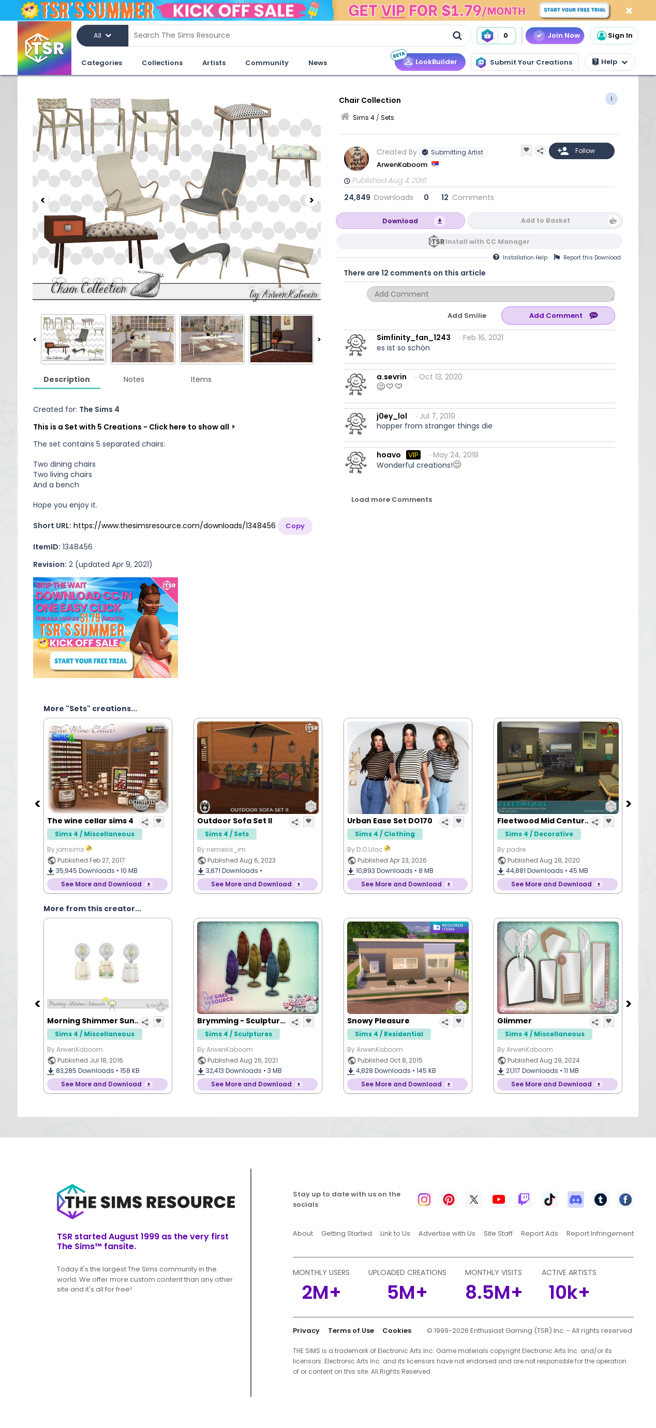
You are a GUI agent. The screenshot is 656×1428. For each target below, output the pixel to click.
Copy (295, 526)
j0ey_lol (392, 416)
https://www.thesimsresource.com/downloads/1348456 (174, 525)
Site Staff (498, 1233)
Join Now (563, 35)
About (303, 1233)
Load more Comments (391, 499)
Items (201, 379)
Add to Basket (545, 220)
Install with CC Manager (487, 241)
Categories (101, 63)
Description (66, 379)
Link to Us (395, 1233)
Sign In (614, 35)
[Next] (311, 200)
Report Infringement (600, 1233)
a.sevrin (392, 377)
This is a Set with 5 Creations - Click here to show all (131, 427)
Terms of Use (351, 1330)
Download (400, 221)
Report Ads (539, 1233)
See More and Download (101, 884)
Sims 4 (364, 117)
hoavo (389, 455)
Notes (134, 379)
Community (267, 63)
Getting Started (346, 1233)
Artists (214, 63)
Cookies (396, 1330)
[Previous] (42, 200)
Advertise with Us (447, 1233)
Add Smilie (467, 315)
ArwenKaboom (403, 165)
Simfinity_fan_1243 (414, 337)
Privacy (306, 1330)
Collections (162, 63)
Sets (387, 117)
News (317, 63)
